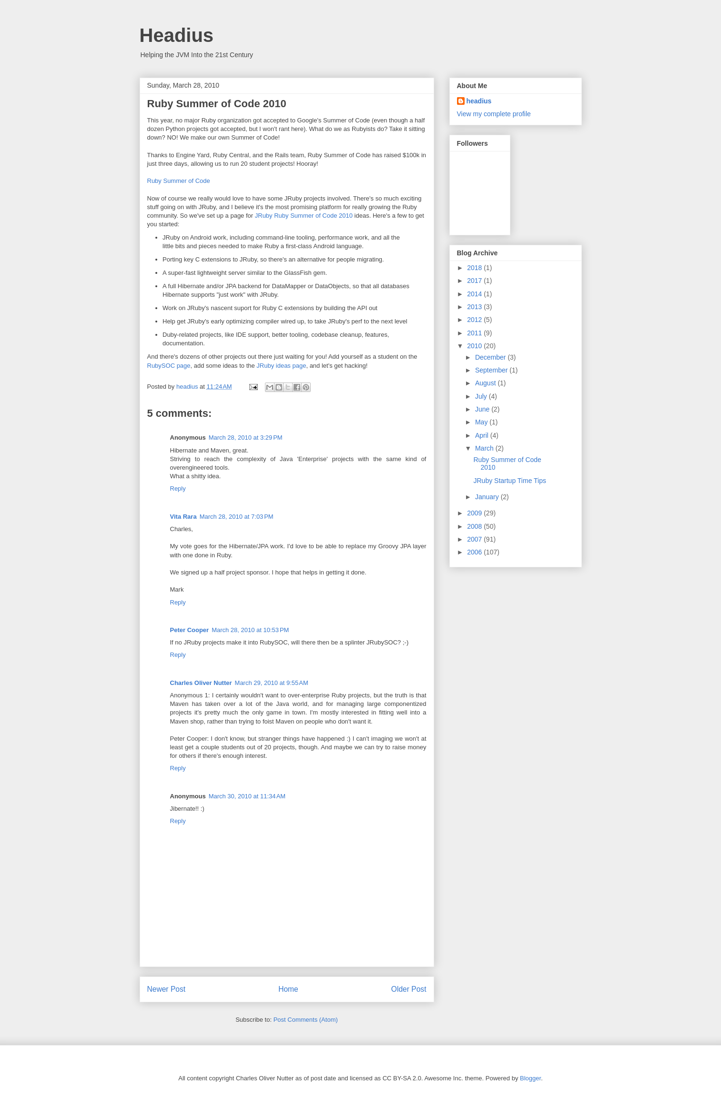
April (482, 435)
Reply (178, 488)
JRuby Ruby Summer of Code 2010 (304, 215)
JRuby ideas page (281, 365)
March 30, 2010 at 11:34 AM (247, 796)
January (488, 497)
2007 (475, 539)
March (485, 448)
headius (479, 101)
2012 (475, 319)
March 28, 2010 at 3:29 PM (246, 437)
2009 (475, 513)
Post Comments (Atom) (306, 1019)
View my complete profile (494, 114)
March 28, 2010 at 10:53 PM (250, 630)
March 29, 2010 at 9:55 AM (271, 682)
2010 (475, 346)
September (492, 370)
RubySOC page (169, 365)
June (483, 409)
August (486, 383)
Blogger (530, 1078)
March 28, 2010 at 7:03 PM (237, 516)
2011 (475, 333)
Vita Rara (183, 516)
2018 (475, 268)
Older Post (409, 989)
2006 (475, 552)
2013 (475, 307)
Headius (177, 35)
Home (288, 989)
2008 (475, 526)
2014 (475, 294)
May (482, 422)
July (482, 396)
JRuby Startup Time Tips (509, 480)
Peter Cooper (189, 630)
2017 (475, 280)
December (491, 357)
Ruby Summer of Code (178, 180)
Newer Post (166, 989)
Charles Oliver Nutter (201, 682)
